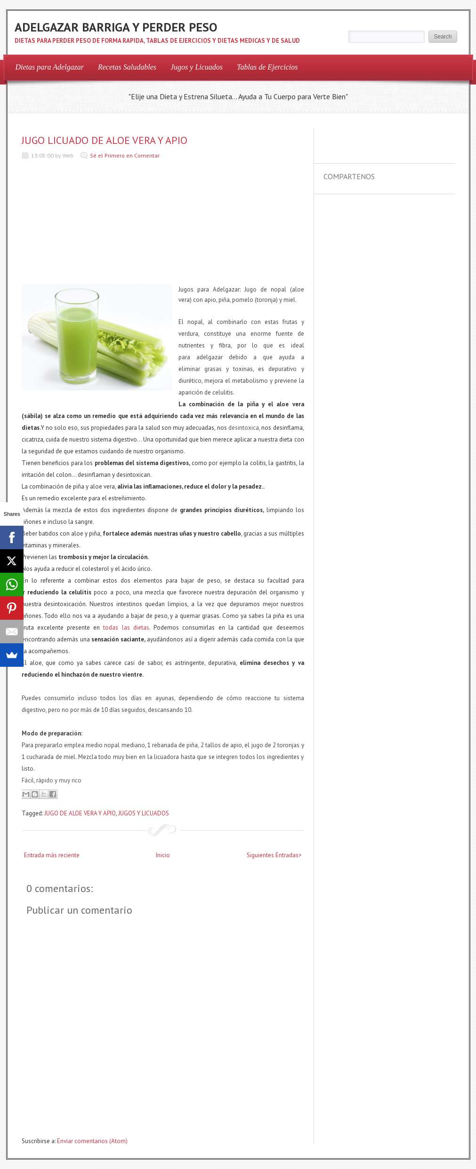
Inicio (163, 855)
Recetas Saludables (127, 67)
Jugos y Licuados (196, 67)
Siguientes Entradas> (274, 855)
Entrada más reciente (52, 855)
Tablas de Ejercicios (267, 67)
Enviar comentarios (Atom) (92, 1141)
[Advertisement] (92, 224)
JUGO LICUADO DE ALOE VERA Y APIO (104, 140)
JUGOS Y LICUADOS (143, 813)
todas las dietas (126, 628)
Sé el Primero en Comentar (125, 155)
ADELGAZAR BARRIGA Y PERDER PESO (116, 27)
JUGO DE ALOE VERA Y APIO (80, 813)
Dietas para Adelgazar (50, 67)
